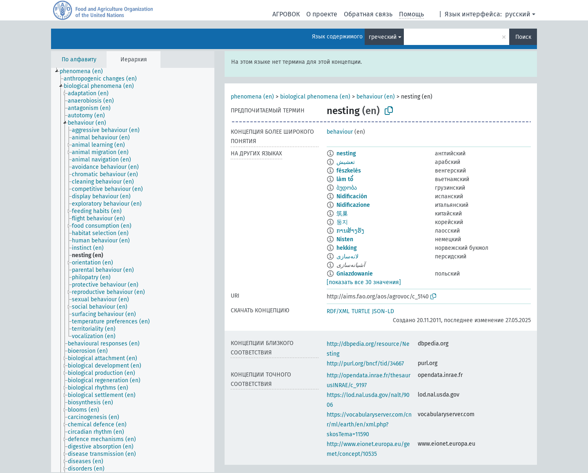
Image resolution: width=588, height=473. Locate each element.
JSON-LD (383, 311)
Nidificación (351, 196)
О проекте (321, 14)
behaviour (340, 131)
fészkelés (348, 170)
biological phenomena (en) (315, 96)
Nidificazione (353, 205)
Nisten (344, 239)
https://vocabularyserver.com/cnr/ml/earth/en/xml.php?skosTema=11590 (369, 424)
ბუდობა (346, 187)
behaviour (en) (375, 96)
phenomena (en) (252, 96)
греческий (382, 37)
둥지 (342, 222)
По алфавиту (79, 59)
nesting (346, 153)
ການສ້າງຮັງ (350, 230)
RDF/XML (338, 311)
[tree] (132, 270)
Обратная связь (368, 14)
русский (517, 14)
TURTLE (361, 311)
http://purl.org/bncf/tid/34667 (365, 363)
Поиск (523, 37)
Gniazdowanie (354, 273)
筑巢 (342, 213)
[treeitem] (84, 71)
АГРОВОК (286, 14)
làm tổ (344, 179)
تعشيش (345, 162)
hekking (346, 247)
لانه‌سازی (347, 256)
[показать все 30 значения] (364, 282)
